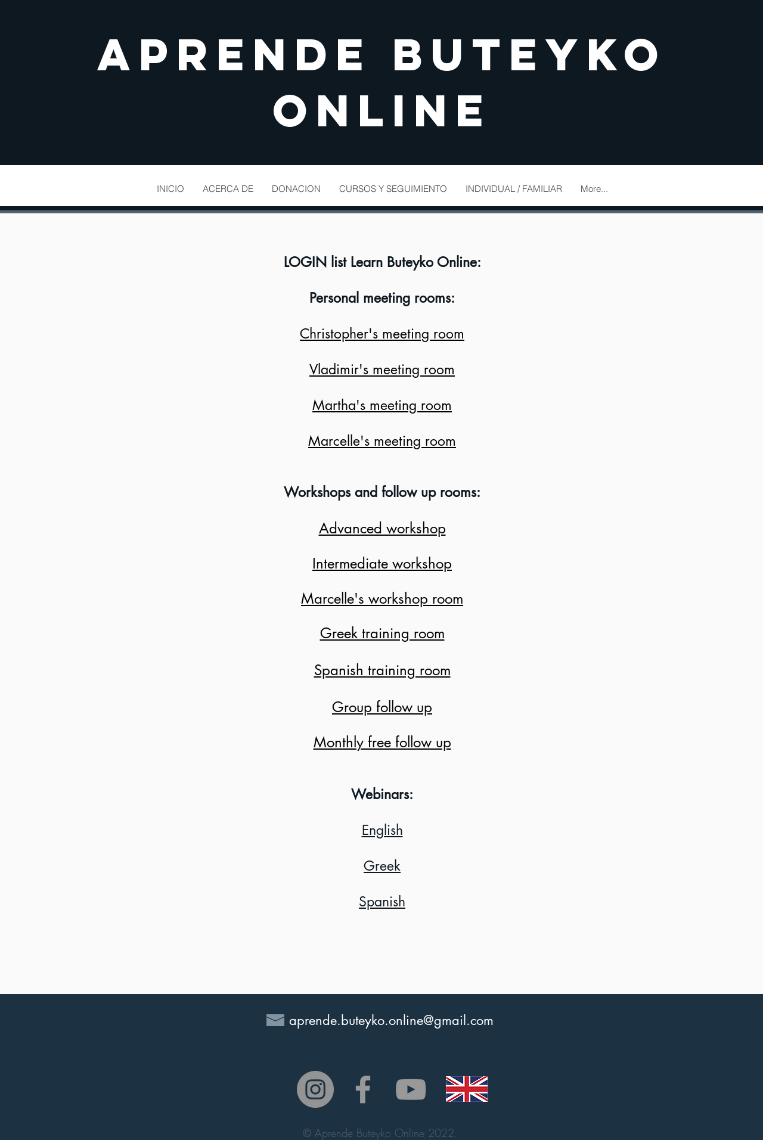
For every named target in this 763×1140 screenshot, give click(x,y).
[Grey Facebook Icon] (363, 1089)
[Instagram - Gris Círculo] (315, 1089)
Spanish (382, 902)
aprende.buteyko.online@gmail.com (391, 1020)
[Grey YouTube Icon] (410, 1089)
